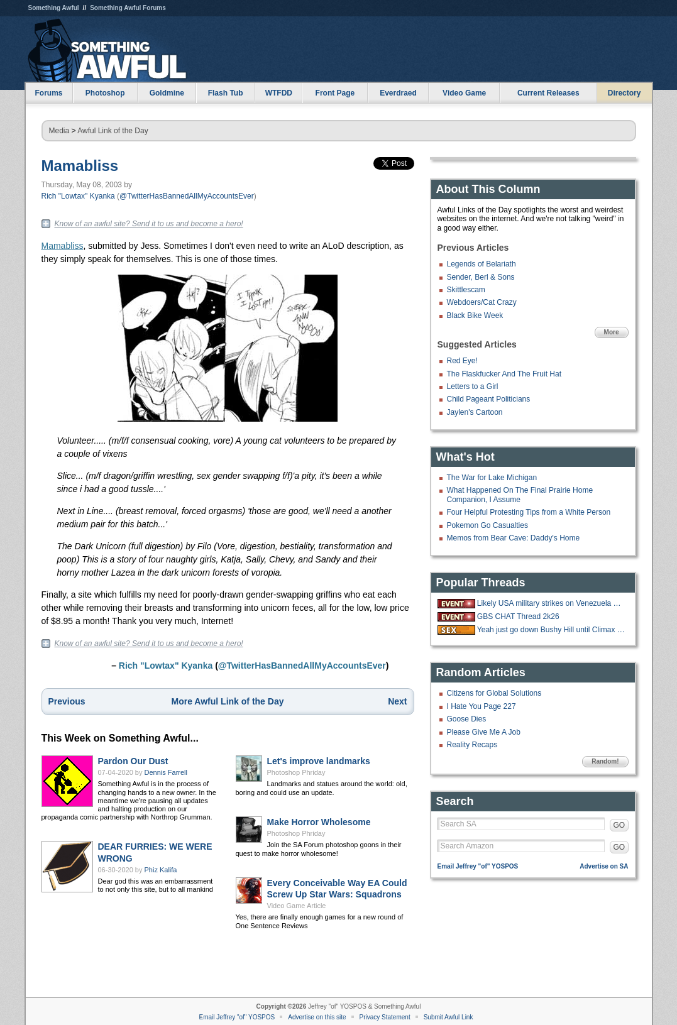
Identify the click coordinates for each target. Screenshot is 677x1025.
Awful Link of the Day (112, 130)
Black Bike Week (475, 315)
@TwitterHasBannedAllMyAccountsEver (186, 196)
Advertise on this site (317, 1017)
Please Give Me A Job (483, 732)
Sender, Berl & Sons (481, 277)
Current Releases (548, 93)
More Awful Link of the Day (228, 701)
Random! (605, 761)
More (611, 332)
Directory (624, 93)
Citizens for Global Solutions (494, 693)
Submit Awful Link (448, 1017)
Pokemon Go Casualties (487, 525)
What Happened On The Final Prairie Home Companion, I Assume (520, 494)
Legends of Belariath (481, 264)
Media (59, 130)
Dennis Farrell (166, 772)
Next (397, 701)
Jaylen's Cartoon (475, 412)
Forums (48, 93)
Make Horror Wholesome (319, 822)
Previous (66, 701)
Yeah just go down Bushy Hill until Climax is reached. (551, 629)
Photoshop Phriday (296, 772)
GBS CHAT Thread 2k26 (518, 616)
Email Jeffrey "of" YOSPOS (478, 866)
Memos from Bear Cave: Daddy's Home (513, 538)
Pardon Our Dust (133, 761)
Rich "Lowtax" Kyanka (78, 196)
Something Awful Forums (128, 7)
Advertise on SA (604, 866)
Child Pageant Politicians (489, 399)
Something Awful (53, 7)
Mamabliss (80, 165)
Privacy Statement (385, 1017)
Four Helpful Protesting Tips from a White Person (529, 512)
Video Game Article (296, 905)
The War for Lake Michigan (492, 477)
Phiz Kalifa (161, 870)
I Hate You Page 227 (481, 706)
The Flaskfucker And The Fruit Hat (504, 374)
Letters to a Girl (472, 386)
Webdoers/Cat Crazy (482, 302)
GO (619, 825)
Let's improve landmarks (318, 761)
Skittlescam (466, 289)
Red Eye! (462, 360)
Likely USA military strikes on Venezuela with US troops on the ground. (551, 603)
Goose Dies (467, 719)
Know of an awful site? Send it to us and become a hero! (149, 223)
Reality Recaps (472, 744)
